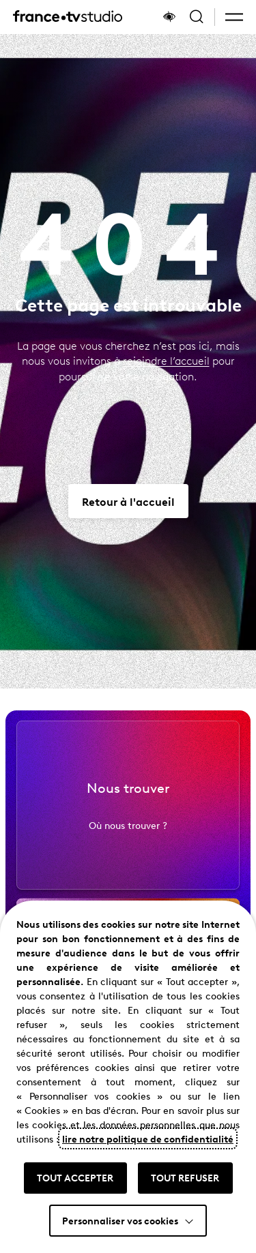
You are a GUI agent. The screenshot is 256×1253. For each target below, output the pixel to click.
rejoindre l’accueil (166, 360)
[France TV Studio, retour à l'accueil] (67, 17)
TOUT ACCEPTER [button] (75, 1177)
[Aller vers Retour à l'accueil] (128, 501)
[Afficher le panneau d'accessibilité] (169, 17)
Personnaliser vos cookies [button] (120, 1220)
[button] (234, 17)
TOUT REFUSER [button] (185, 1177)
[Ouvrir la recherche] (197, 17)
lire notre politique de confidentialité (147, 1138)
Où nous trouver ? (128, 832)
